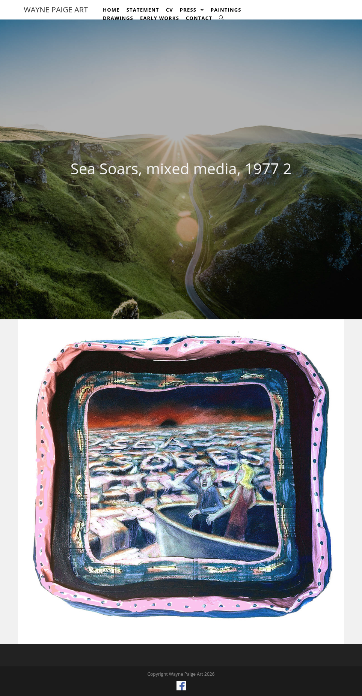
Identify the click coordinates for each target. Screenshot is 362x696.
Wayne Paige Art (56, 9)
